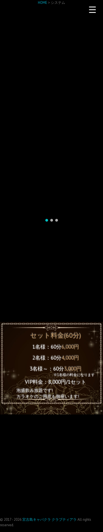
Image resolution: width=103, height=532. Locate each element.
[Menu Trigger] (92, 9)
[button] (46, 220)
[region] (51, 143)
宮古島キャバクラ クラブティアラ (49, 519)
